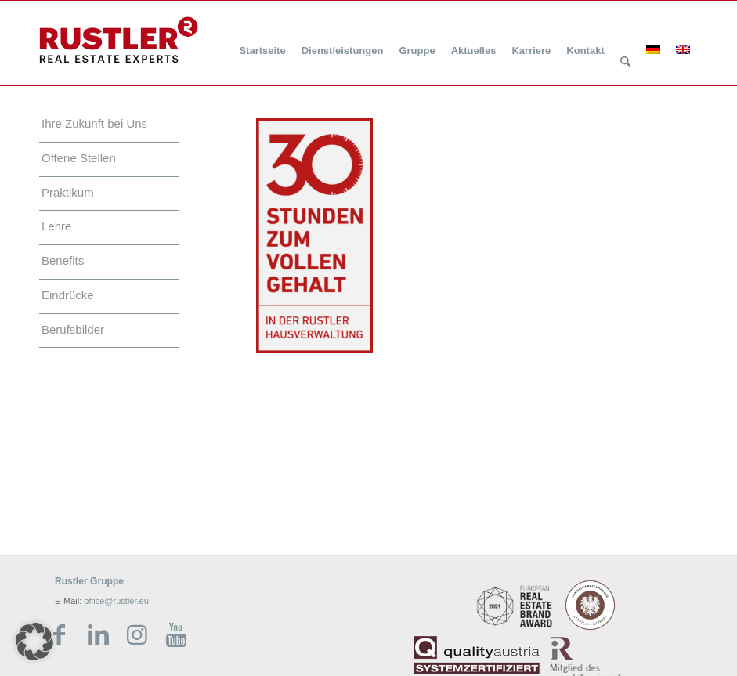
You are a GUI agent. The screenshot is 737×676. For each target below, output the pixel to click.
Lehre (56, 226)
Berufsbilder (73, 329)
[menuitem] (262, 41)
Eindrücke (68, 295)
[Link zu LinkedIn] (97, 635)
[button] (34, 641)
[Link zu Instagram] (137, 635)
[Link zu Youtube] (176, 635)
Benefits (63, 260)
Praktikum (68, 192)
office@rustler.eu (116, 601)
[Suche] (625, 62)
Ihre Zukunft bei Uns (94, 123)
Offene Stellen (79, 157)
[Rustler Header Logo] (118, 39)
